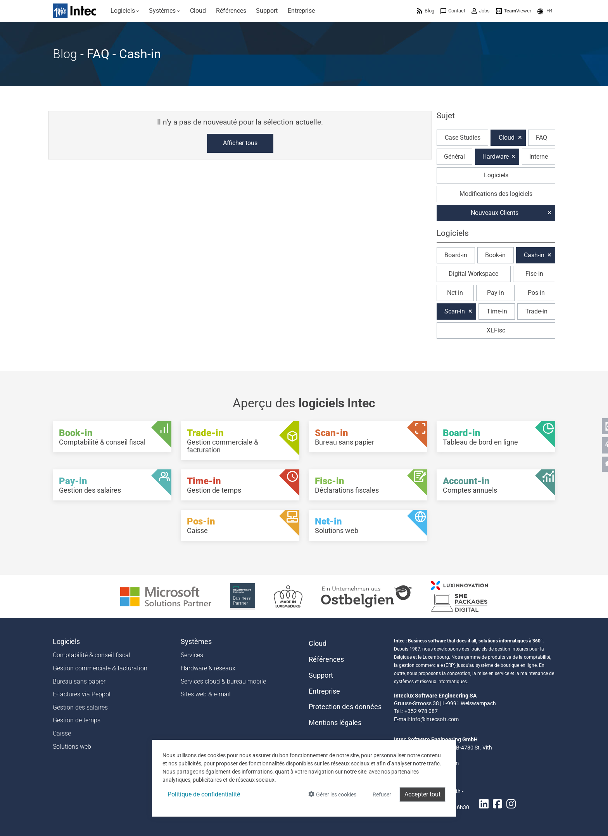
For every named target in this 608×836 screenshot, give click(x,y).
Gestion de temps (76, 720)
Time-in (497, 311)
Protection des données (345, 707)
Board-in (455, 255)
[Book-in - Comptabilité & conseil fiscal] (112, 436)
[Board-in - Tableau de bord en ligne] (496, 436)
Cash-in (534, 255)
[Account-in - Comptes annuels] (496, 484)
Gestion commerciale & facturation (100, 668)
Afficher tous (240, 143)
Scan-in (454, 311)
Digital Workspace (473, 273)
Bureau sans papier (79, 681)
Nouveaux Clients (494, 212)
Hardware (495, 156)
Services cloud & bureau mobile (223, 681)
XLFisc (496, 330)
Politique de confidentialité (204, 794)
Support (321, 675)
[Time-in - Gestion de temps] (240, 484)
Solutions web (72, 746)
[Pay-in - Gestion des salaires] (112, 484)
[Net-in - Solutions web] (368, 525)
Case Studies (462, 137)
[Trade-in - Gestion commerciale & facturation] (240, 440)
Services (192, 655)
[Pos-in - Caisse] (240, 525)
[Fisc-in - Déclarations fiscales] (368, 484)
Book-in (495, 255)
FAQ (541, 137)
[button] (544, 11)
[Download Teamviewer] (513, 11)
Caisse (62, 733)
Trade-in (536, 311)
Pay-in (495, 292)
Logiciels (496, 175)
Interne (538, 156)
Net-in (455, 292)
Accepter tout (422, 794)
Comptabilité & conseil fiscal (91, 655)
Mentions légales (335, 723)
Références (326, 659)
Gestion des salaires (80, 707)
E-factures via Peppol (82, 694)
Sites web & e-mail (206, 694)
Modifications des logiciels (495, 193)
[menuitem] (124, 11)
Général (454, 156)
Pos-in (536, 292)
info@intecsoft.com (435, 719)
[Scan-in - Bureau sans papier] (368, 436)
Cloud (507, 137)
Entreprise (324, 691)
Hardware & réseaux (208, 668)
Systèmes (196, 642)
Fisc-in (534, 273)
